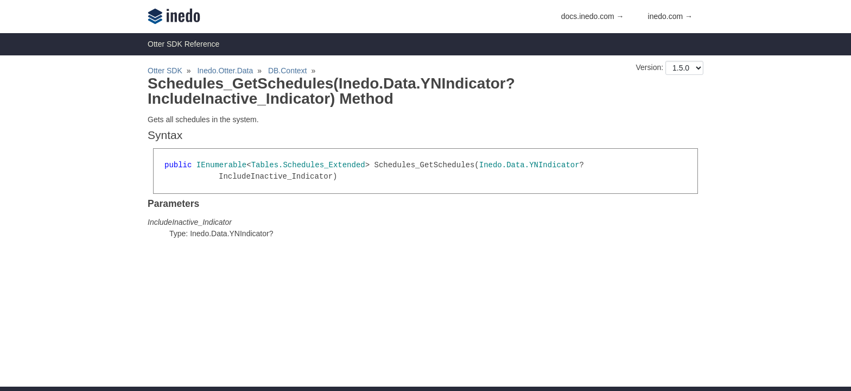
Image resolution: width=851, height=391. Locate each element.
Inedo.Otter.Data (225, 70)
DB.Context (287, 70)
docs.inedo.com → (592, 16)
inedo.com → (670, 16)
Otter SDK (165, 70)
